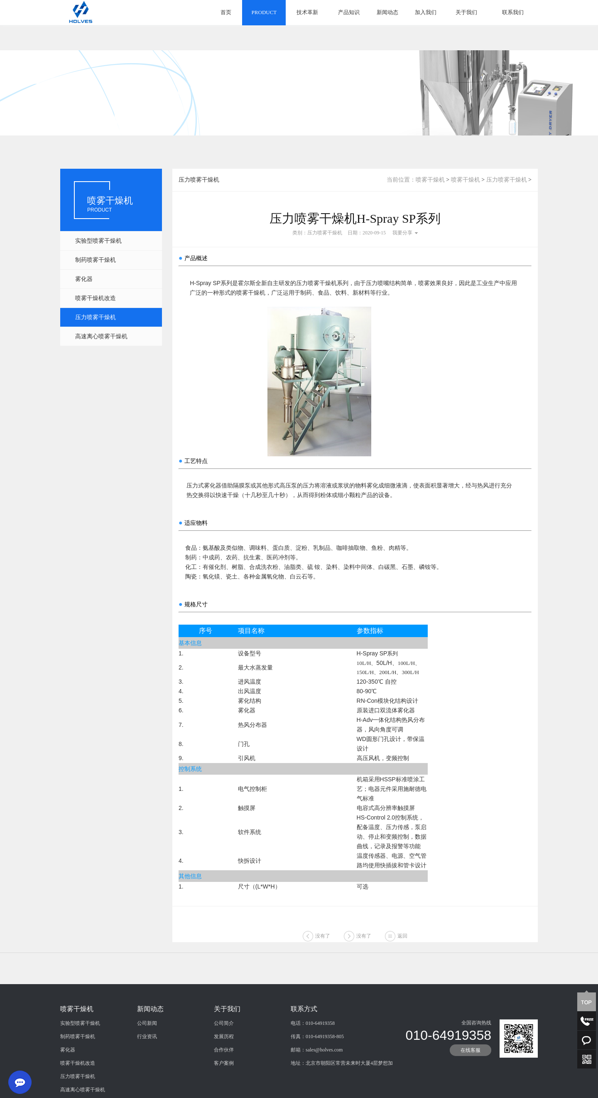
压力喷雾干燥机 (95, 317)
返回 (402, 945)
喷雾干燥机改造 (95, 298)
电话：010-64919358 (313, 1063)
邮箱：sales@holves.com (317, 1089)
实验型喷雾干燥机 (98, 241)
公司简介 (224, 1063)
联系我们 (513, 12)
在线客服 (470, 1090)
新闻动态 (387, 12)
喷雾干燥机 (430, 180)
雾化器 (84, 279)
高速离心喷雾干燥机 (101, 336)
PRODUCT (264, 12)
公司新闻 (147, 1063)
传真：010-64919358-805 (317, 1076)
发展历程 (224, 1076)
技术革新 (307, 12)
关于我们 (466, 12)
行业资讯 (147, 1076)
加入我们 (425, 12)
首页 (226, 12)
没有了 (322, 945)
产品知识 (349, 12)
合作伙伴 (224, 1089)
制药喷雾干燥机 (95, 260)
